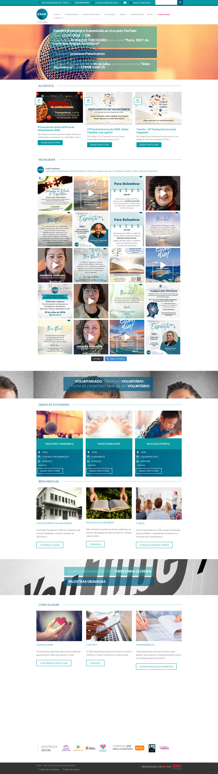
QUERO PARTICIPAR (50, 471)
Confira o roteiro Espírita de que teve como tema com (101, 65)
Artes (150, 14)
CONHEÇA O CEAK (50, 545)
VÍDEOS (122, 14)
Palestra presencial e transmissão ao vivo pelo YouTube (95, 31)
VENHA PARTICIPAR (50, 142)
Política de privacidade (49, 769)
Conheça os (79, 54)
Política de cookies (71, 769)
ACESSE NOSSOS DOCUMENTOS (156, 666)
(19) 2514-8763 (80, 3)
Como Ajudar (163, 14)
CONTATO (58, 18)
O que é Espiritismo (91, 14)
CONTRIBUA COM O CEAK (54, 663)
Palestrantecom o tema (101, 41)
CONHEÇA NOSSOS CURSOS (154, 545)
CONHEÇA (95, 544)
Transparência (72, 14)
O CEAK (57, 14)
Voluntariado (137, 14)
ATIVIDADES (109, 14)
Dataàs (71, 35)
